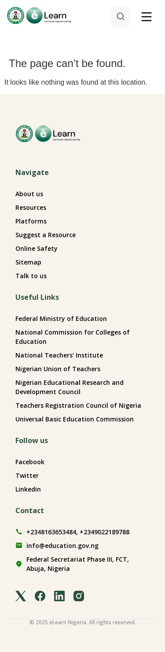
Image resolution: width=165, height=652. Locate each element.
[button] (147, 18)
